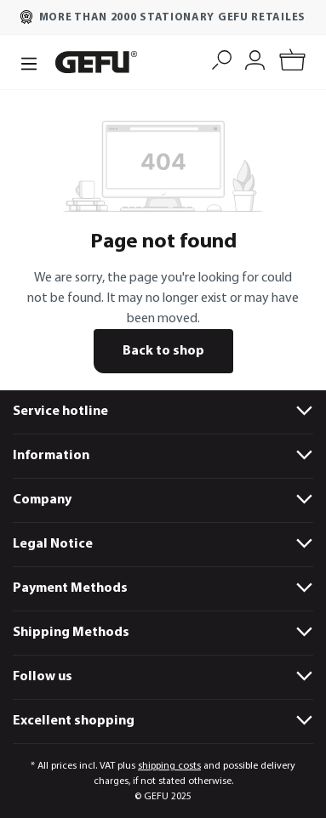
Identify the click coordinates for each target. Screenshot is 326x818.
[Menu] (29, 62)
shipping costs (169, 766)
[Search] (221, 58)
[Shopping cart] (292, 62)
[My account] (255, 58)
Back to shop (163, 351)
